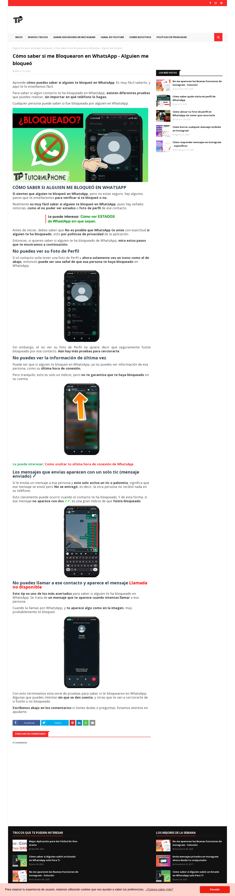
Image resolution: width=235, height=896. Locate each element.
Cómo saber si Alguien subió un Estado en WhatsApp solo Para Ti (52, 858)
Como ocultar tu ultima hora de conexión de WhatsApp (89, 464)
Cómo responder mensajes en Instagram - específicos (197, 144)
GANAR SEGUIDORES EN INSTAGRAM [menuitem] (74, 37)
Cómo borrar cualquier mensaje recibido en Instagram (197, 128)
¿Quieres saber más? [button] (159, 889)
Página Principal (21, 48)
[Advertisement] (157, 19)
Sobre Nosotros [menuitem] (140, 37)
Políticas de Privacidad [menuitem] (172, 37)
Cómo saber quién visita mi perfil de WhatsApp (194, 98)
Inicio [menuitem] (19, 37)
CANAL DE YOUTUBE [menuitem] (112, 37)
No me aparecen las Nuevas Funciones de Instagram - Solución (197, 83)
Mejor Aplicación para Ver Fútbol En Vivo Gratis (53, 843)
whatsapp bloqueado (41, 48)
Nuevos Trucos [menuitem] (38, 37)
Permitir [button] (215, 889)
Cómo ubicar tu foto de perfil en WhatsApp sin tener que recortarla (194, 113)
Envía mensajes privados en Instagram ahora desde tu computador (195, 858)
